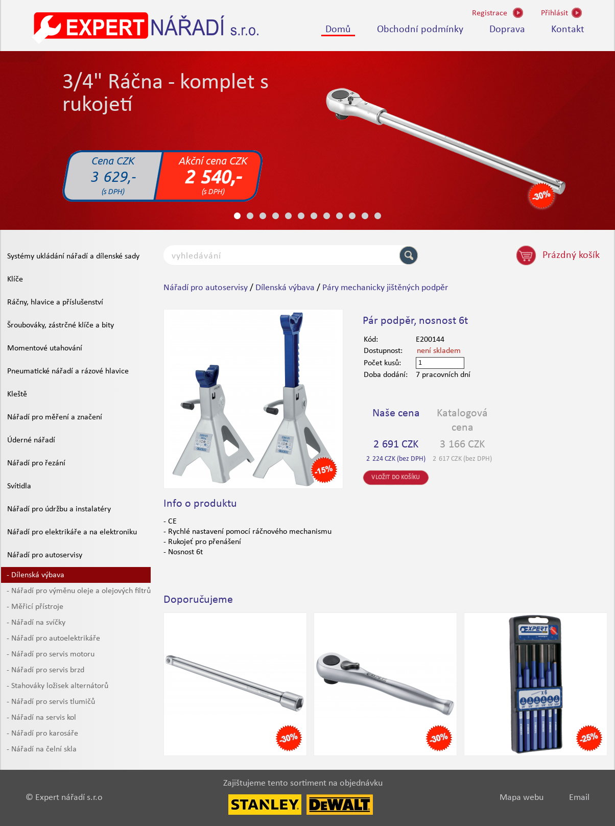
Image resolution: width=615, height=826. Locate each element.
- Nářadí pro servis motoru (50, 654)
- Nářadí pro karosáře (42, 733)
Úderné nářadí (31, 440)
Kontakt (567, 30)
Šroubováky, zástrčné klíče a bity (60, 325)
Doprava (507, 30)
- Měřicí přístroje (35, 607)
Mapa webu (521, 798)
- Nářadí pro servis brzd (45, 670)
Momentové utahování (44, 348)
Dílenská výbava (285, 288)
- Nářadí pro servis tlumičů (51, 702)
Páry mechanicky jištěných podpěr (385, 288)
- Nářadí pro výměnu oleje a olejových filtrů (79, 591)
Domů (338, 30)
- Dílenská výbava (35, 575)
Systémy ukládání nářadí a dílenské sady (73, 256)
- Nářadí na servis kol (41, 718)
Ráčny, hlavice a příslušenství (55, 302)
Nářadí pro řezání (36, 463)
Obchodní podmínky (420, 30)
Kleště (17, 394)
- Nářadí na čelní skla (42, 749)
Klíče (15, 279)
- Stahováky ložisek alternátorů (57, 686)
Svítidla (19, 486)
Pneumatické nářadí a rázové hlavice (68, 371)
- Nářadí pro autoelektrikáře (53, 638)
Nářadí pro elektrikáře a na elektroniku (72, 532)
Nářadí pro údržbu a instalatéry (59, 509)
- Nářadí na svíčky (36, 623)
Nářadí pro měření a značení (54, 417)
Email (579, 798)
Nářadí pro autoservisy (44, 555)
